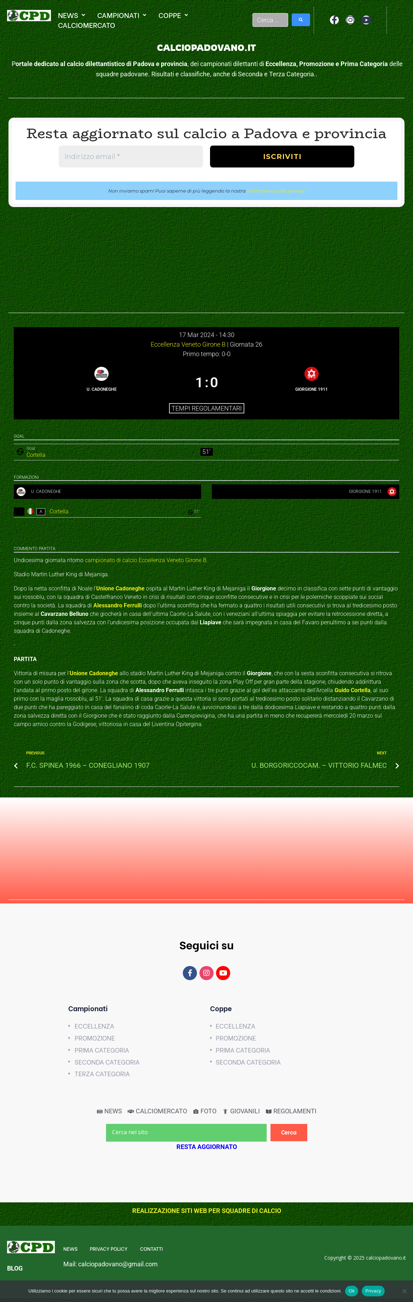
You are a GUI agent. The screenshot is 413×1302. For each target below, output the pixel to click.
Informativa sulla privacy (276, 191)
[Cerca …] (270, 20)
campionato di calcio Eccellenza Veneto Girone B (145, 563)
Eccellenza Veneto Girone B (189, 344)
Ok (352, 1291)
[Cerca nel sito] (186, 1136)
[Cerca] (289, 1136)
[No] (404, 1291)
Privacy (373, 1291)
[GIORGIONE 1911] (312, 382)
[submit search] (301, 19)
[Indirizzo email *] (131, 156)
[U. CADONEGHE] (102, 382)
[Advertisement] (206, 263)
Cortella (36, 455)
